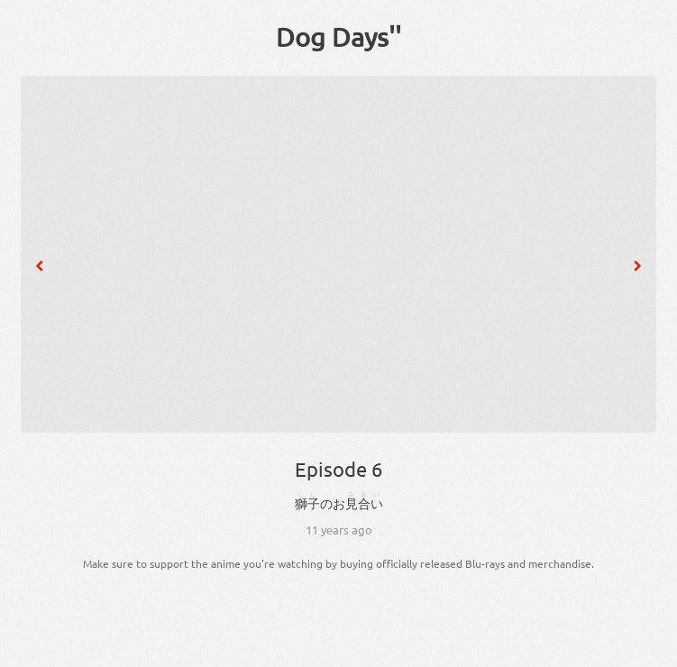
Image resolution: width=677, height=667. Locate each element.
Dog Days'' (338, 37)
